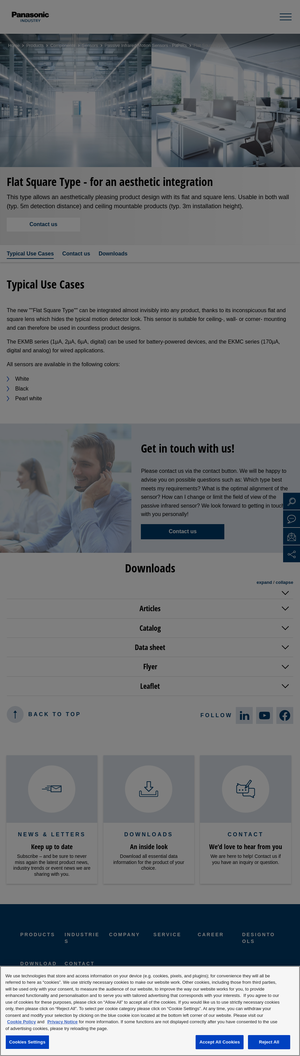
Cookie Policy (21, 1021)
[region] (150, 1011)
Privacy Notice (62, 1021)
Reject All (269, 1042)
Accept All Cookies (219, 1042)
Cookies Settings (27, 1042)
